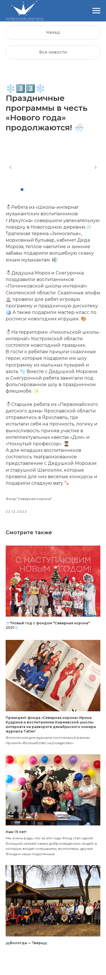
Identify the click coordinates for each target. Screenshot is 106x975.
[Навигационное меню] (96, 11)
